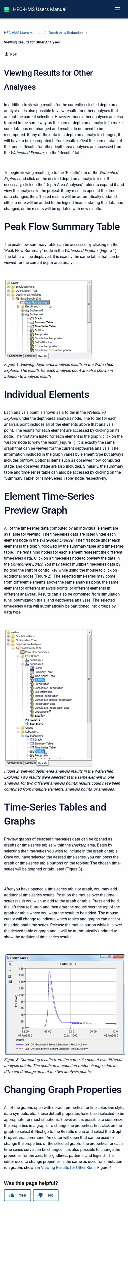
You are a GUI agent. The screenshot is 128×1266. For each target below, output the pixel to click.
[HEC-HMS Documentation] (6, 9)
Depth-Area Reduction (66, 33)
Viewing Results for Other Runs (68, 1167)
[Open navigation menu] (117, 9)
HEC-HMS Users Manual (39, 9)
